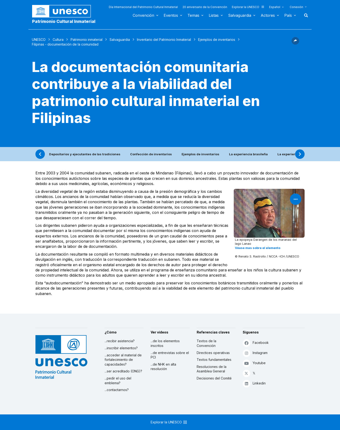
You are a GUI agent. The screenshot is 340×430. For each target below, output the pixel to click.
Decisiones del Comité (214, 378)
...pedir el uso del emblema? (118, 380)
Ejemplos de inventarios (216, 40)
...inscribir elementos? (121, 348)
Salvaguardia (239, 15)
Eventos (171, 15)
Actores (268, 15)
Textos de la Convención (206, 343)
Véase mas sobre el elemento (257, 248)
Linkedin (254, 383)
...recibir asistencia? (120, 341)
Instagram (255, 353)
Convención (143, 15)
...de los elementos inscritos (165, 343)
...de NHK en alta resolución (163, 366)
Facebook (256, 342)
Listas (214, 15)
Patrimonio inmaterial (86, 40)
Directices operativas (213, 353)
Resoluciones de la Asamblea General (211, 369)
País (288, 15)
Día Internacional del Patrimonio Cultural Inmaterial (143, 7)
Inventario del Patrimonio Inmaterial (164, 40)
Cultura (58, 40)
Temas (193, 15)
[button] (295, 43)
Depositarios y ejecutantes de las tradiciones (84, 154)
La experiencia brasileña (248, 154)
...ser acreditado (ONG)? (123, 371)
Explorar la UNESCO (248, 7)
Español (274, 7)
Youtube (254, 363)
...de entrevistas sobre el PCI (170, 355)
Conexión (296, 7)
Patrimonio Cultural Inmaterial (63, 21)
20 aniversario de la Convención (205, 7)
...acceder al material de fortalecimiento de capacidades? (123, 359)
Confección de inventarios (151, 154)
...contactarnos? (117, 390)
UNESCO (39, 40)
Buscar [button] (304, 15)
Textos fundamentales (214, 360)
